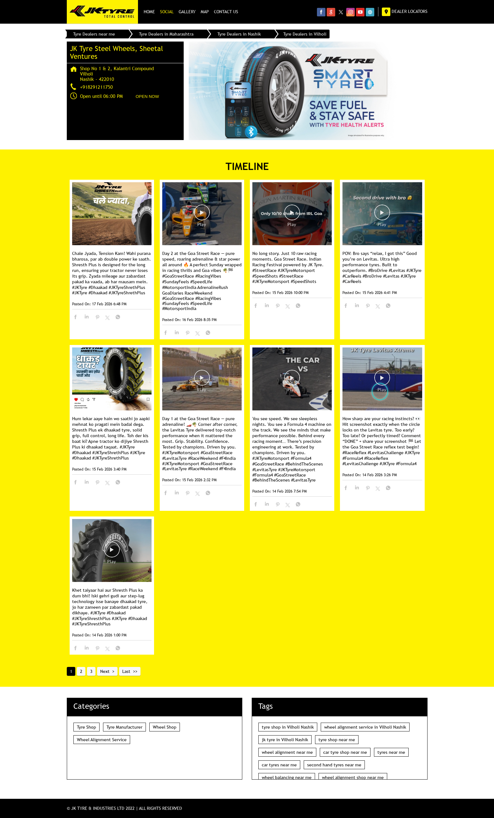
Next (105, 671)
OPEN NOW (147, 96)
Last (126, 671)
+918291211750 (96, 87)
